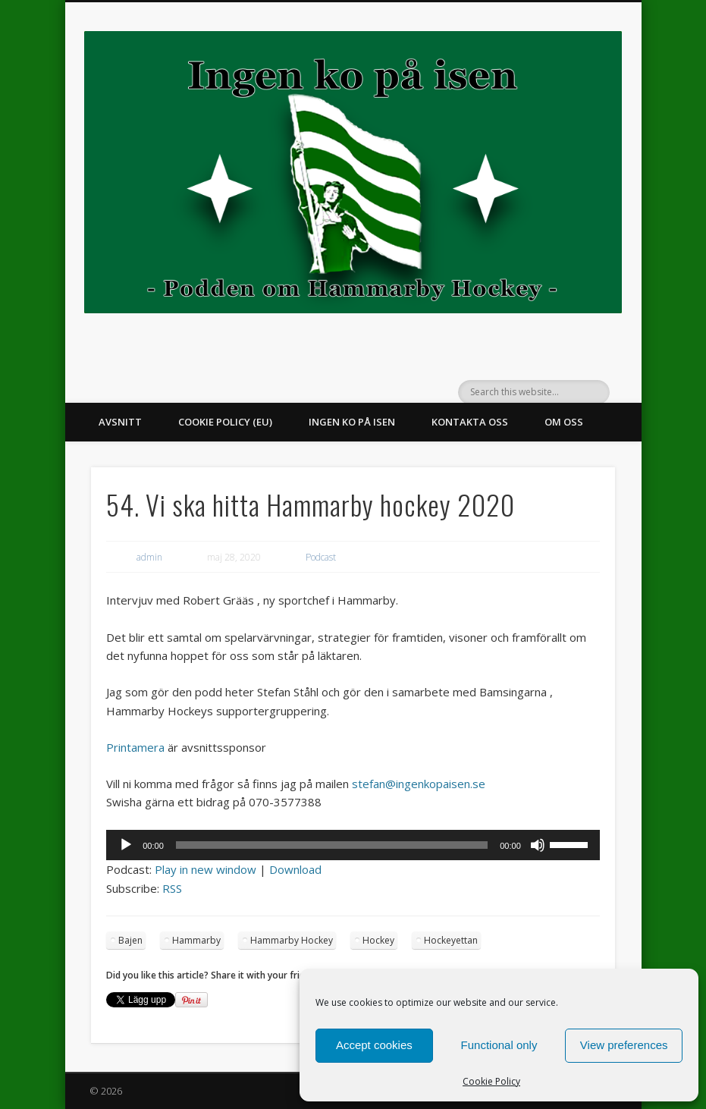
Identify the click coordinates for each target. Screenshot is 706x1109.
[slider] (332, 845)
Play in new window (205, 869)
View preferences (624, 1044)
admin (149, 557)
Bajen (130, 940)
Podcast (321, 557)
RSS (172, 888)
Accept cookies (374, 1044)
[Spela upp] (125, 845)
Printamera (135, 747)
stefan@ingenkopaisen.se (418, 783)
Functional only (499, 1044)
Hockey (378, 940)
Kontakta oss (469, 422)
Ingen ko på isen (352, 422)
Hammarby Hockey (291, 940)
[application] (353, 845)
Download (295, 869)
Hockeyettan (451, 940)
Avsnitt (120, 422)
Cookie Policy (491, 1081)
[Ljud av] (537, 845)
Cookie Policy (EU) (225, 422)
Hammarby (196, 940)
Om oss (563, 422)
